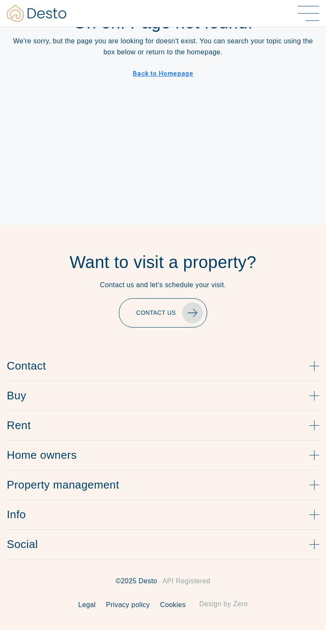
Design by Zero (224, 603)
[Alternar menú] (308, 13)
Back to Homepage (163, 73)
